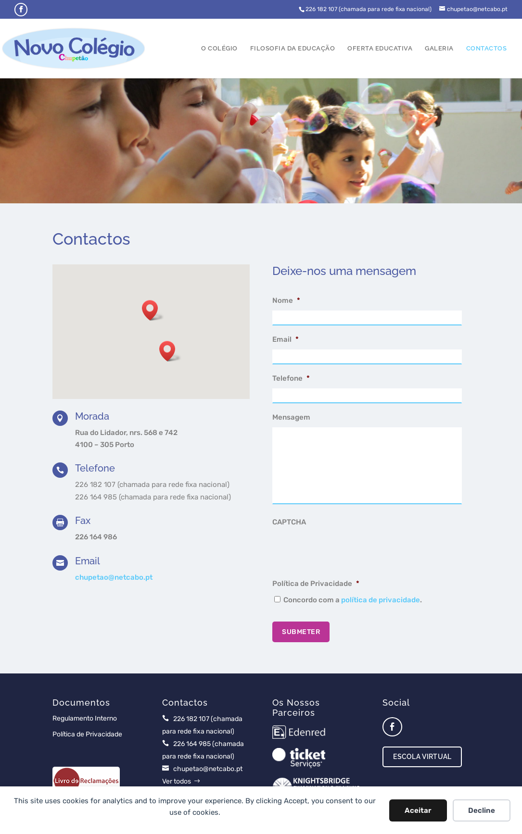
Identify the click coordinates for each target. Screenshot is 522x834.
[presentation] (345, 551)
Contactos (486, 48)
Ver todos (176, 781)
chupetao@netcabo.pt (114, 577)
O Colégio (219, 48)
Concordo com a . (352, 600)
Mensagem (291, 417)
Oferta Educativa (379, 48)
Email (285, 339)
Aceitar (418, 810)
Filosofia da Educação (292, 48)
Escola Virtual (422, 756)
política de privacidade (380, 600)
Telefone (291, 378)
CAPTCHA (289, 522)
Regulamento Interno (84, 718)
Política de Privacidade (315, 583)
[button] (170, 351)
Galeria (439, 48)
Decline (481, 810)
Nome (286, 300)
